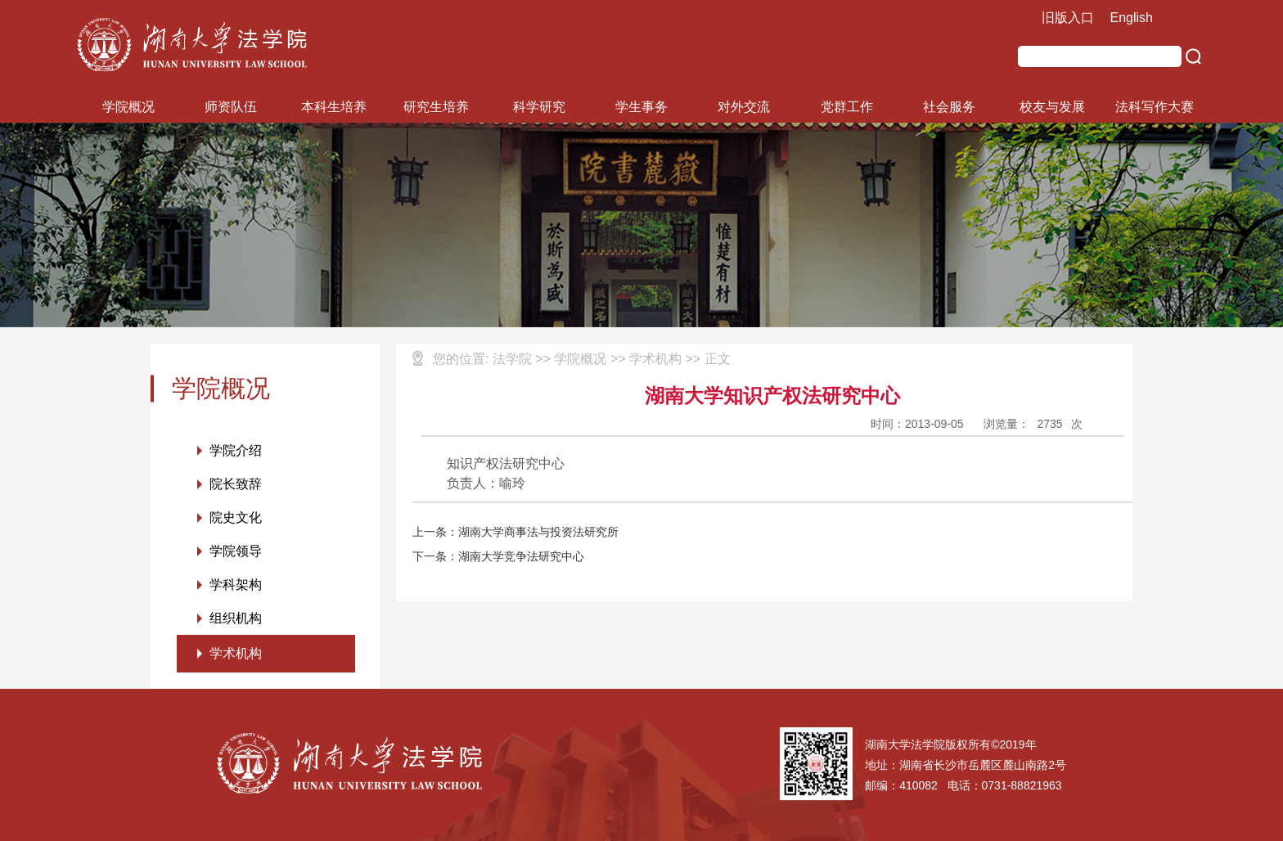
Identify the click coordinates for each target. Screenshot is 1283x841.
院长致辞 (235, 484)
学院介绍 (235, 450)
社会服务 (949, 107)
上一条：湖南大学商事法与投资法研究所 (515, 531)
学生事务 (641, 107)
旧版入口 (1068, 18)
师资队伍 (231, 107)
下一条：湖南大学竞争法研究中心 (498, 556)
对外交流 (744, 107)
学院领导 (235, 551)
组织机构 (235, 618)
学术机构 (235, 653)
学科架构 (235, 584)
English (1131, 18)
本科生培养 (334, 107)
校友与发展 (1052, 107)
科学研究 (539, 107)
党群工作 (847, 107)
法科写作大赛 (1154, 107)
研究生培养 (436, 107)
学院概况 (128, 107)
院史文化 (235, 517)
